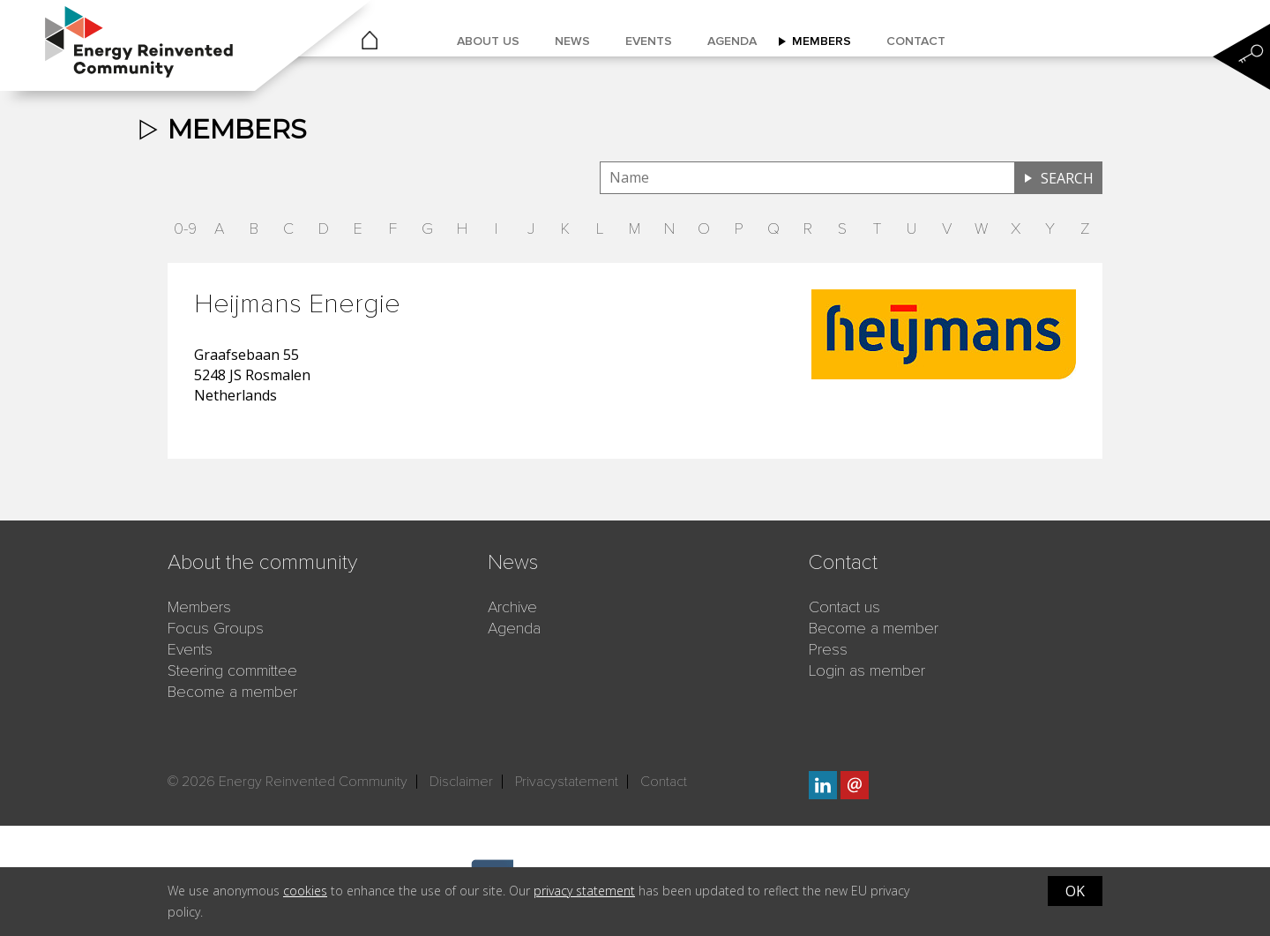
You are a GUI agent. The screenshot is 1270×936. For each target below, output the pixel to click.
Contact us (844, 607)
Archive (512, 607)
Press (828, 649)
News (572, 41)
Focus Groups (216, 628)
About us (488, 41)
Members (821, 41)
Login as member (867, 670)
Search (1067, 178)
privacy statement (584, 890)
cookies (305, 890)
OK (1075, 891)
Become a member (232, 691)
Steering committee (232, 670)
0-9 (185, 228)
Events (648, 41)
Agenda (732, 41)
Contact (915, 41)
